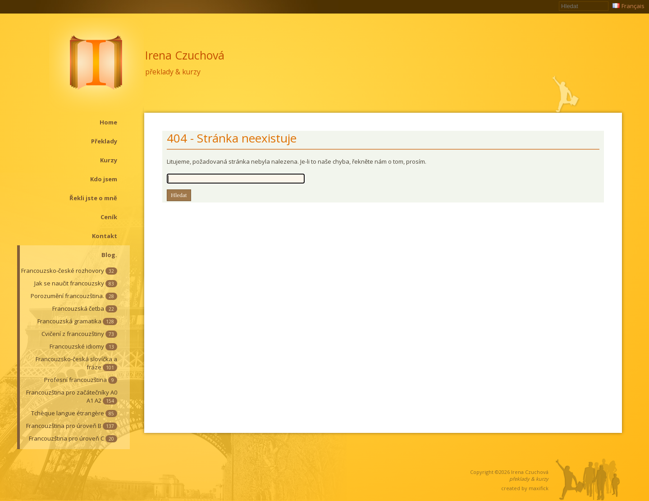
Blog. (109, 255)
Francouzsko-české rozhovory (69, 271)
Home (108, 122)
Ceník (109, 217)
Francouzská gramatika (77, 321)
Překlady (104, 141)
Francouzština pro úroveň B (71, 426)
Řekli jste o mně (93, 198)
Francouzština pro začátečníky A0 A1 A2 (71, 396)
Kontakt (104, 236)
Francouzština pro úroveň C (73, 438)
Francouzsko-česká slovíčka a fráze (76, 363)
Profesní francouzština (80, 380)
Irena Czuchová (184, 55)
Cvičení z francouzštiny (79, 334)
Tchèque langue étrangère (74, 413)
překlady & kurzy (173, 72)
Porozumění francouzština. (74, 296)
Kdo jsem (103, 179)
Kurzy (108, 160)
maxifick (538, 488)
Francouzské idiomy (83, 346)
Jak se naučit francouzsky (75, 283)
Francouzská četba (84, 308)
